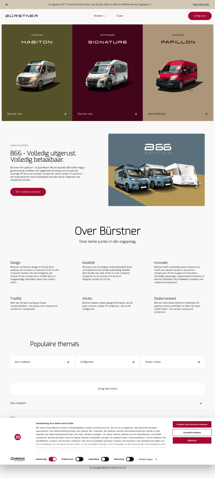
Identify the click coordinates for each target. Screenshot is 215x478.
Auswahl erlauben (192, 446)
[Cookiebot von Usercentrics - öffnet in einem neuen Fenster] (18, 473)
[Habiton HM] (37, 76)
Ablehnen (192, 454)
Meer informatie (201, 4)
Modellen (100, 16)
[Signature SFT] (107, 76)
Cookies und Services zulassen (192, 438)
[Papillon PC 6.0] (178, 76)
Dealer (120, 16)
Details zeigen (146, 472)
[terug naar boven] (107, 389)
